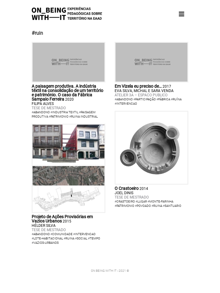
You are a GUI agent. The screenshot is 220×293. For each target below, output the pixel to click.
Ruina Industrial (84, 116)
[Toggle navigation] (181, 14)
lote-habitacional (48, 238)
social (82, 238)
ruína (177, 99)
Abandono (41, 112)
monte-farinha (161, 201)
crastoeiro (125, 201)
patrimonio (125, 205)
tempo (95, 238)
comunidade (62, 234)
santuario (173, 205)
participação (145, 99)
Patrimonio (60, 116)
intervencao (126, 103)
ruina (69, 238)
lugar (142, 201)
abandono (124, 99)
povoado (144, 205)
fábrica (164, 99)
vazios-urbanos (46, 242)
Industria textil (65, 112)
